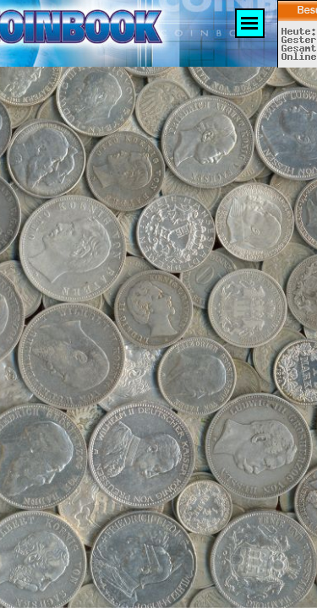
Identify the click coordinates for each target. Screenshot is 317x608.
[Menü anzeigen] (250, 23)
